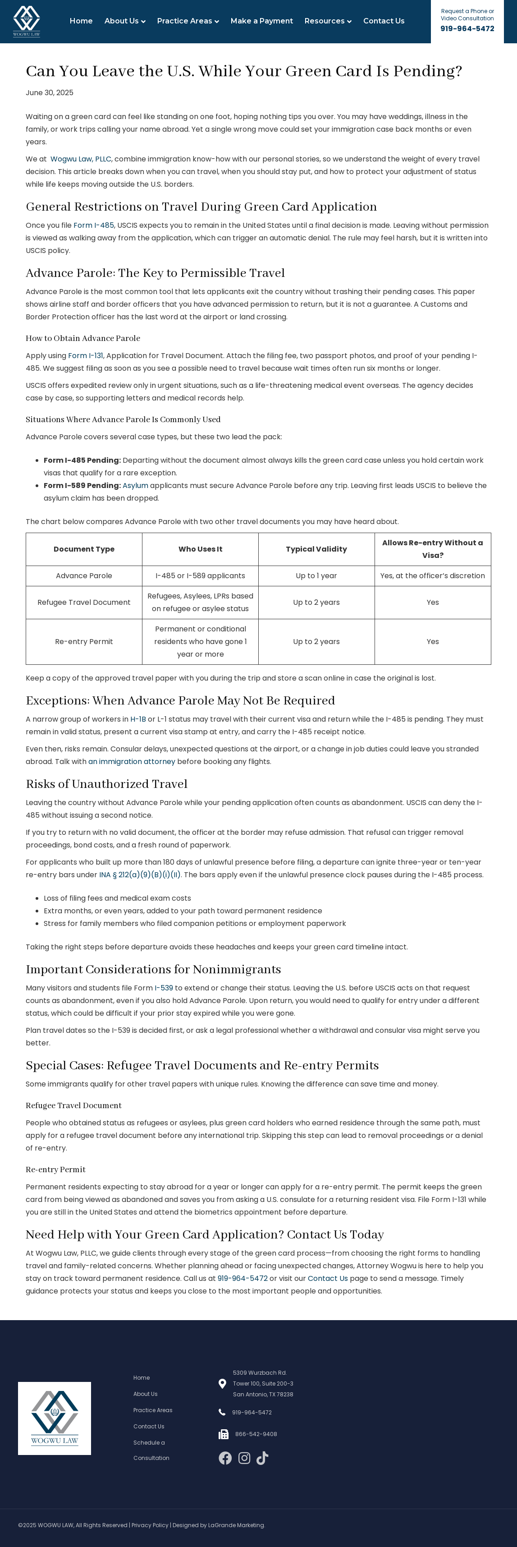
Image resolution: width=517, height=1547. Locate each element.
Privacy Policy (150, 1525)
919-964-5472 (467, 28)
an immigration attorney (131, 761)
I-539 (164, 988)
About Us (122, 21)
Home (81, 21)
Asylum (135, 485)
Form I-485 (93, 225)
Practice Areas (184, 21)
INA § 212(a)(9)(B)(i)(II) (140, 875)
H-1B (138, 719)
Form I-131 (85, 355)
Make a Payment (262, 21)
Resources (325, 21)
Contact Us (384, 21)
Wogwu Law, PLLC (80, 159)
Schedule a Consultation (151, 1450)
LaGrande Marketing (236, 1525)
